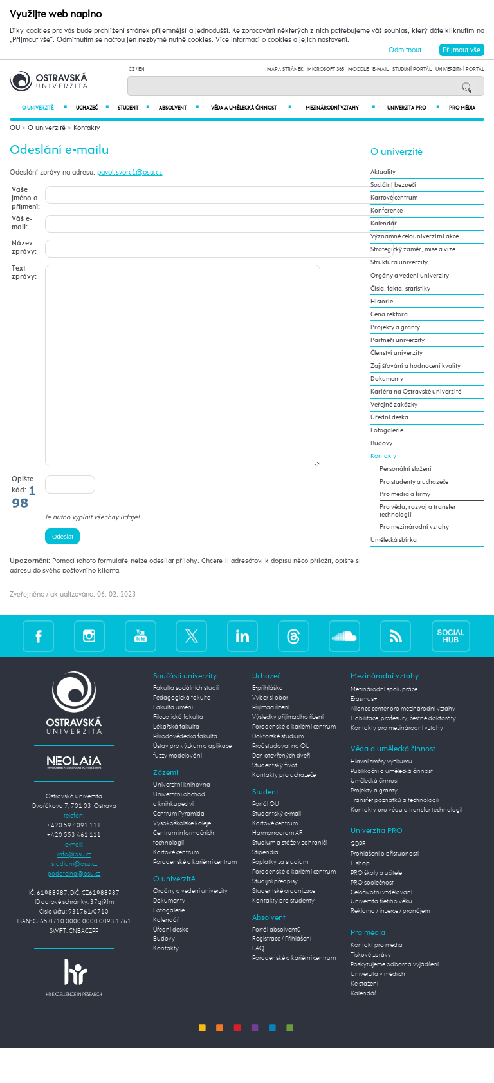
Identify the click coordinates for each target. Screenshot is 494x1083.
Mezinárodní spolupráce (384, 728)
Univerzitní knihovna (181, 823)
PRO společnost (372, 921)
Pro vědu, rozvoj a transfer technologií (418, 511)
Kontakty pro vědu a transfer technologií (406, 848)
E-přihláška (267, 727)
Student (133, 108)
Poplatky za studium (280, 900)
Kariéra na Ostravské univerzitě (415, 391)
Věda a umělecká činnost (251, 108)
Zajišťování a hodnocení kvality (415, 366)
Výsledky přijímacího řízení (288, 755)
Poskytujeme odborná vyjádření (395, 1003)
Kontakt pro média (377, 984)
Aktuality (383, 172)
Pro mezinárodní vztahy (414, 527)
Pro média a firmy (405, 494)
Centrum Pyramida (179, 852)
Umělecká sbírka (393, 540)
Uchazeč (92, 108)
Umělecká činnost (375, 819)
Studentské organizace (283, 929)
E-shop (360, 902)
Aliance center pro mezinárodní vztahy (403, 747)
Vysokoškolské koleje (182, 862)
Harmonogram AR (277, 871)
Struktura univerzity (399, 262)
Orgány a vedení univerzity (409, 276)
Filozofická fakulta (178, 755)
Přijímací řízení (270, 746)
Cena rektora (389, 314)
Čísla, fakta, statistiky (400, 288)
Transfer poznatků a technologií (395, 839)
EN (141, 69)
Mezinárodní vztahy (340, 108)
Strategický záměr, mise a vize (412, 249)
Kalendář (383, 223)
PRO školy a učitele (376, 911)
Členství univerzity (396, 353)
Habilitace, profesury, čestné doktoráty (403, 757)
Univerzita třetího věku (381, 940)
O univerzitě (44, 108)
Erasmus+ (364, 737)
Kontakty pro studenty (283, 939)
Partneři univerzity (397, 340)
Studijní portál (412, 69)
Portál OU (265, 842)
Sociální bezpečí (393, 185)
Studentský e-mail (276, 852)
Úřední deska (389, 417)
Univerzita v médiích (378, 1013)
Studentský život (274, 804)
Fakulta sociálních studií (186, 727)
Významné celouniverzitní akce (414, 236)
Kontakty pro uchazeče (284, 813)
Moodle (358, 69)
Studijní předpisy (275, 920)
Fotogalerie (386, 430)
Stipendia (265, 891)
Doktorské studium (278, 775)
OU (15, 127)
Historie (381, 301)
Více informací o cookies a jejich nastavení (281, 40)
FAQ (258, 987)
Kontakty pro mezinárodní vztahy (397, 766)
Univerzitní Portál (459, 69)
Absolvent (178, 108)
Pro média (462, 108)
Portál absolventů (276, 968)
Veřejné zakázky (393, 404)
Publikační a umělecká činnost (392, 810)
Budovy (381, 443)
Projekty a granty (395, 327)
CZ (131, 69)
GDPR (358, 882)
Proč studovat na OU (281, 784)
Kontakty (86, 127)
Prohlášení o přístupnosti (385, 892)
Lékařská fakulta (176, 765)
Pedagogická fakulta (182, 736)
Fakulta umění (173, 746)
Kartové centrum (393, 198)
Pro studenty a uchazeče (414, 482)
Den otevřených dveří (281, 794)
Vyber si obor (270, 736)
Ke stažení (364, 1022)
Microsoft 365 (325, 69)
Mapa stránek (285, 69)
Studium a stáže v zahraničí (289, 881)
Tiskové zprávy (371, 993)
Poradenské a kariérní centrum (195, 900)
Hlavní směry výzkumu (381, 800)
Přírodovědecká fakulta (185, 775)
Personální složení (406, 469)
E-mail (380, 69)
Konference (386, 210)
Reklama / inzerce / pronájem (390, 949)
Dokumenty (386, 379)
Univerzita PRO (413, 108)
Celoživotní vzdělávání (381, 931)
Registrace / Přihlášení (281, 977)
